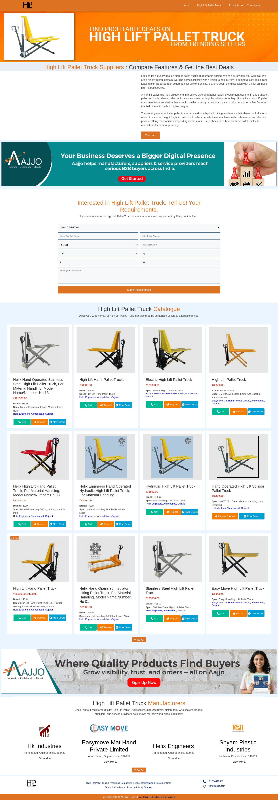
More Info (150, 135)
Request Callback (39, 423)
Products (234, 5)
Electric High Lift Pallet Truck (169, 380)
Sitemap (148, 787)
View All (139, 639)
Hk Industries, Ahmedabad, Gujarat (230, 508)
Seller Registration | (144, 783)
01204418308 (213, 781)
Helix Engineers (173, 746)
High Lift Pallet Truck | (97, 783)
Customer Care (163, 783)
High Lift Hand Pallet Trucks (102, 380)
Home (185, 5)
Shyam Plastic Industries (237, 746)
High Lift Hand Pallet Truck (34, 588)
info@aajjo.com (214, 786)
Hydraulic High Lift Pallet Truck (170, 486)
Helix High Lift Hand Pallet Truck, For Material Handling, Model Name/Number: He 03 (36, 490)
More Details (57, 422)
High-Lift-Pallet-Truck (229, 380)
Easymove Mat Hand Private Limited (109, 746)
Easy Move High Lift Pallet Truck (238, 588)
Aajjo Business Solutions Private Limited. (156, 797)
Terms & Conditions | (116, 787)
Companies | (127, 783)
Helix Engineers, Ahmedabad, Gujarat (33, 413)
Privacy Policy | (135, 787)
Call (22, 422)
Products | (115, 783)
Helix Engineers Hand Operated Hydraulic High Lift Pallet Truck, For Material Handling (105, 490)
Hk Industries (44, 746)
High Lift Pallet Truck (209, 5)
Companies (253, 5)
